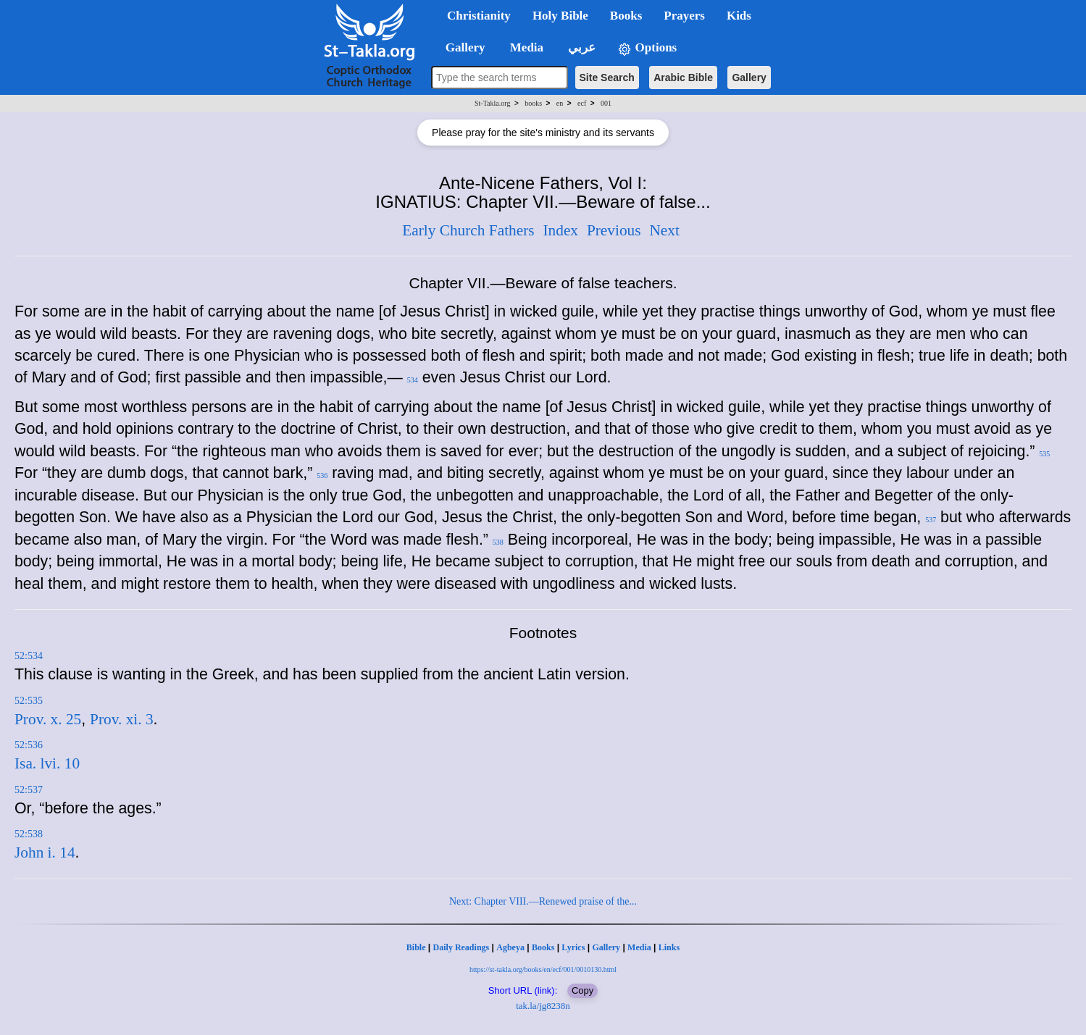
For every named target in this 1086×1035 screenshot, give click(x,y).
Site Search (607, 77)
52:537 (28, 789)
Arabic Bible (683, 77)
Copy (582, 990)
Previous (614, 230)
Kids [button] (739, 15)
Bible (416, 947)
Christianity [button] (479, 15)
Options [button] (647, 48)
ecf (581, 103)
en (559, 103)
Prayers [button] (684, 15)
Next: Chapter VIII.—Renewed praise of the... (543, 901)
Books (543, 947)
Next (664, 230)
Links (669, 947)
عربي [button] (580, 47)
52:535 (28, 700)
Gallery (749, 77)
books (533, 103)
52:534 (28, 655)
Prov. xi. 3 (122, 719)
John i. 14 (44, 852)
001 (606, 103)
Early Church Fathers (468, 230)
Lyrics (573, 947)
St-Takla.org (492, 103)
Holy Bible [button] (560, 15)
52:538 (28, 834)
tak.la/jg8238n (543, 1005)
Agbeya (510, 947)
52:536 (28, 744)
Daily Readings (461, 947)
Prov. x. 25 (47, 719)
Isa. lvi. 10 (47, 763)
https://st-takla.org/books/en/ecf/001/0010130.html (543, 969)
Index (560, 230)
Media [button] (525, 47)
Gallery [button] (460, 47)
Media (639, 947)
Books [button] (626, 15)
